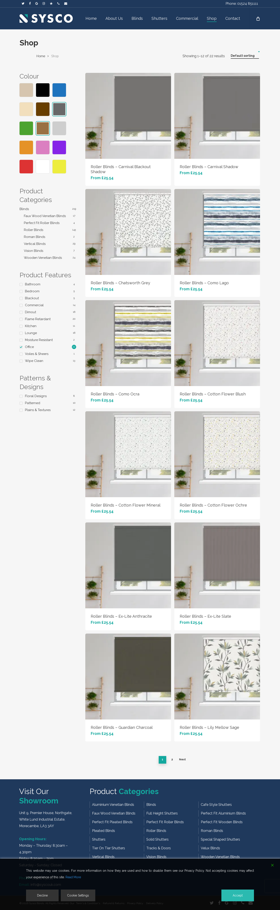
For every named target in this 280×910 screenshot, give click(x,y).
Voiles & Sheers (36, 354)
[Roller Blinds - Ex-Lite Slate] (217, 565)
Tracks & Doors (158, 848)
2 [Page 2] (172, 759)
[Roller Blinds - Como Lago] (217, 232)
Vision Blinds (33, 251)
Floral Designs (36, 396)
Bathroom (32, 284)
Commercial (34, 305)
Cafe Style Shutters (216, 805)
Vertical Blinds (35, 244)
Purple (59, 147)
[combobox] (244, 56)
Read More (73, 877)
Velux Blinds (210, 848)
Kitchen (30, 326)
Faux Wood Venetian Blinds (45, 216)
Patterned (32, 403)
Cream (26, 109)
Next (182, 759)
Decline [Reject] (42, 895)
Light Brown (42, 128)
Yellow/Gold (59, 166)
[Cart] (258, 18)
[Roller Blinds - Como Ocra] (128, 343)
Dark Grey (59, 109)
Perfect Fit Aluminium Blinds (223, 813)
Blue (59, 90)
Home (40, 56)
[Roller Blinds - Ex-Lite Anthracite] (128, 565)
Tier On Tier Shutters (108, 848)
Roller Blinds (33, 230)
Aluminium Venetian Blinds (113, 805)
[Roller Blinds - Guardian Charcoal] (128, 676)
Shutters (98, 839)
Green (26, 128)
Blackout (32, 298)
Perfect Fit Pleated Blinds (112, 822)
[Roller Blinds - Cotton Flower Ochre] (217, 454)
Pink (42, 147)
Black (42, 90)
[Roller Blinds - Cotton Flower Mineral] (128, 454)
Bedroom (32, 291)
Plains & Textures (38, 410)
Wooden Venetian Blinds (43, 258)
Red (26, 166)
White (42, 166)
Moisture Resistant (39, 340)
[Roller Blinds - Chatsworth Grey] (128, 232)
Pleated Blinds (103, 831)
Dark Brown (42, 109)
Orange (26, 147)
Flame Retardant (38, 319)
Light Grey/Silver (59, 128)
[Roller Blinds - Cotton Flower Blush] (217, 343)
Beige (26, 90)
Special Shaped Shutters (220, 839)
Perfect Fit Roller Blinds (41, 223)
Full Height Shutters (162, 813)
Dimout (30, 312)
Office (29, 347)
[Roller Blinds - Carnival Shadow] (217, 116)
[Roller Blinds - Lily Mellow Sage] (217, 676)
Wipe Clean (34, 361)
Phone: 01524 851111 (242, 4)
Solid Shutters (157, 839)
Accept (238, 895)
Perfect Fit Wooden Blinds (222, 822)
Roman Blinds (34, 237)
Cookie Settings (78, 895)
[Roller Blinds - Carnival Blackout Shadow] (128, 116)
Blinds (24, 209)
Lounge (31, 333)
